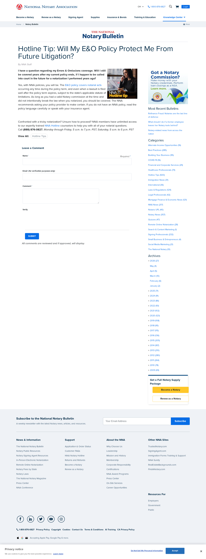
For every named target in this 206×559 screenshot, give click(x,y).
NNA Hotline (52, 125)
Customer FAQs (72, 452)
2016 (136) (154, 335)
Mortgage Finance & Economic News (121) (167, 200)
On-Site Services (114, 485)
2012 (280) (155, 355)
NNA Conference (24, 489)
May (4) (153, 266)
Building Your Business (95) (161, 155)
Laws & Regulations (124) (159, 190)
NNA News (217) (155, 205)
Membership (112, 462)
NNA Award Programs (117, 475)
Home (18, 24)
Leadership (111, 452)
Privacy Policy (43, 531)
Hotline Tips (39, 136)
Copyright (56, 531)
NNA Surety (154, 462)
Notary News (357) (156, 215)
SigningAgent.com (157, 452)
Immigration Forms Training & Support (167, 457)
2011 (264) (154, 360)
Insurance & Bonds (116, 17)
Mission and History (116, 457)
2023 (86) (154, 301)
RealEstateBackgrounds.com (162, 466)
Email (39, 171)
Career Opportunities (116, 489)
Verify (25, 210)
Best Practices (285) (157, 150)
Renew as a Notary (51, 17)
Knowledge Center (173, 17)
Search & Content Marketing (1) (162, 229)
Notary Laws (22, 475)
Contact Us (77, 531)
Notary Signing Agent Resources (32, 457)
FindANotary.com (156, 471)
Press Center (22, 485)
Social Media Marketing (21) (160, 244)
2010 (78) (154, 365)
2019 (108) (154, 320)
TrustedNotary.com (157, 448)
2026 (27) (154, 261)
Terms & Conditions (93, 531)
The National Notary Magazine (31, 480)
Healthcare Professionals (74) (161, 170)
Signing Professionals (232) (160, 234)
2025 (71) (154, 291)
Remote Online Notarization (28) (163, 224)
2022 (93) (154, 306)
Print (188, 24)
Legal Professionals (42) (159, 195)
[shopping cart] (176, 6)
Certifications (112, 471)
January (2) (155, 286)
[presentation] (45, 218)
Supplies (95, 17)
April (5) (153, 271)
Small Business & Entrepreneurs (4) (164, 239)
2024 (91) (154, 296)
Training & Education (145, 17)
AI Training (110, 531)
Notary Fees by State (26, 471)
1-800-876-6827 (25, 531)
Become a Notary (25, 17)
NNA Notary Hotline (74, 457)
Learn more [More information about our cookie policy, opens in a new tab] (58, 554)
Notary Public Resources (28, 452)
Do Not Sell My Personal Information (147, 551)
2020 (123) (155, 316)
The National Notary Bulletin (30, 448)
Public (151, 511)
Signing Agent (75, 17)
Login (185, 6)
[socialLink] (20, 520)
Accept (175, 551)
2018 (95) (154, 325)
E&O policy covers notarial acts (83, 85)
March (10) (154, 276)
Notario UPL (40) (155, 210)
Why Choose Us (114, 448)
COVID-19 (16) (154, 160)
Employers (153, 502)
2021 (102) (154, 311)
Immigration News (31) (158, 180)
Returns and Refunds (75, 462)
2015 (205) (155, 340)
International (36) (156, 185)
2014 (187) (154, 345)
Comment (27, 186)
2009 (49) (154, 370)
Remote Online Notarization (29, 466)
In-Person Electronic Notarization (32, 462)
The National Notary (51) (159, 249)
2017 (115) (154, 330)
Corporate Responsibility (118, 466)
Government (154, 507)
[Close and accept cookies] (201, 551)
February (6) (155, 281)
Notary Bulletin (31, 24)
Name (26, 156)
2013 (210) (154, 350)
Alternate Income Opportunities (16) (164, 145)
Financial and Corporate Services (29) (165, 165)
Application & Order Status (78, 448)
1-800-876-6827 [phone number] (158, 6)
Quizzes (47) (154, 219)
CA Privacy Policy (125, 531)
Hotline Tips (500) (156, 175)
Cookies (66, 531)
